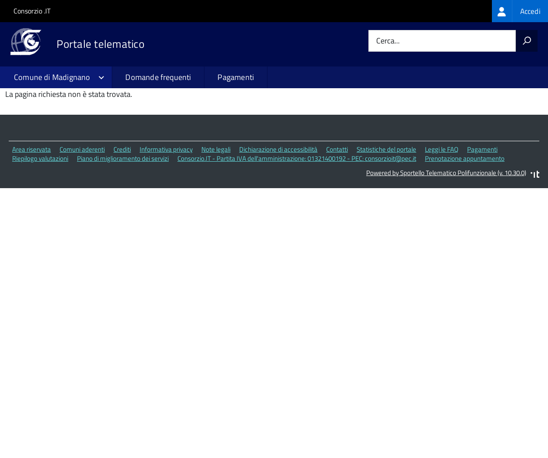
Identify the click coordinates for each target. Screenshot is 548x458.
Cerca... (388, 41)
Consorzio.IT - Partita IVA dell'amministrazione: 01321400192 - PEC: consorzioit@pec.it (296, 214)
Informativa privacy (166, 205)
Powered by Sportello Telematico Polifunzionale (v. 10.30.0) (446, 228)
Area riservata (31, 205)
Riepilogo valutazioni (40, 214)
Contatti (337, 205)
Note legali (216, 205)
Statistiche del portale (386, 205)
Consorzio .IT (31, 11)
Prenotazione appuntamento (465, 214)
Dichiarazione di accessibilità (278, 205)
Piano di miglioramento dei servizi (123, 214)
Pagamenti (235, 77)
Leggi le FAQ (441, 205)
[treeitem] (520, 11)
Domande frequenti (158, 77)
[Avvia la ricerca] (527, 41)
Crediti (122, 205)
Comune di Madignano (52, 77)
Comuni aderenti (82, 205)
